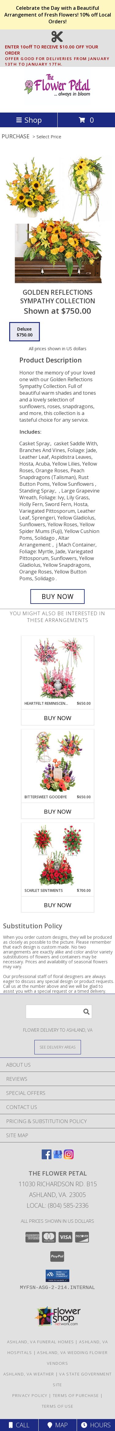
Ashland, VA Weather (28, 1374)
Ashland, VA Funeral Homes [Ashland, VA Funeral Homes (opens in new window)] (40, 1342)
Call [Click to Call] (19, 1425)
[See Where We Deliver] (57, 1047)
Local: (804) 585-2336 (58, 1205)
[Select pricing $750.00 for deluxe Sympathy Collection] (24, 332)
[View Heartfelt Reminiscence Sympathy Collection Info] (57, 668)
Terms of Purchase (76, 1395)
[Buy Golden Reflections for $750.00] (57, 596)
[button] (57, 1276)
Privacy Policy (30, 1395)
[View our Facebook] (47, 1157)
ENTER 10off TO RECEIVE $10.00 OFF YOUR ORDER (59, 50)
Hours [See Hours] (96, 1425)
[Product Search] (59, 1012)
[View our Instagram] (69, 1157)
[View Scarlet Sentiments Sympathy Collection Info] (57, 855)
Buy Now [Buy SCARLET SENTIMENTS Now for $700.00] (57, 905)
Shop (29, 120)
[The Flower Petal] (57, 103)
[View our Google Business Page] (58, 1157)
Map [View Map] (58, 1425)
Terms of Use (58, 1406)
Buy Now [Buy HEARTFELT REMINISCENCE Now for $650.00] (57, 718)
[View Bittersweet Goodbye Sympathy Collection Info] (57, 762)
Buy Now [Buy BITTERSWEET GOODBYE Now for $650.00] (57, 811)
